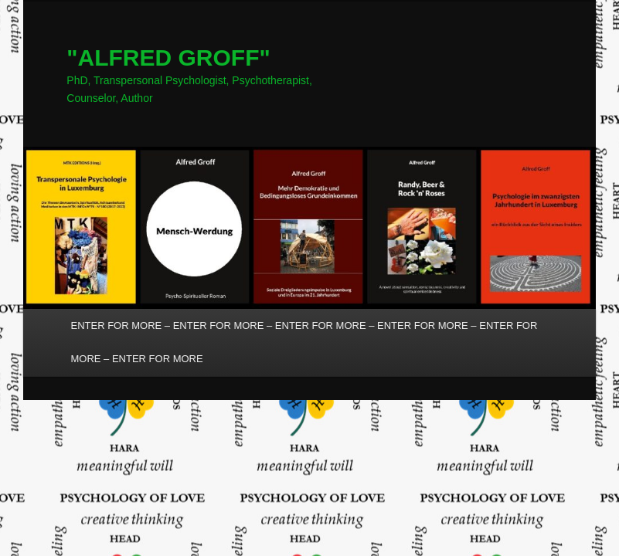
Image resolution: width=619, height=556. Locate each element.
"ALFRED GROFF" (168, 57)
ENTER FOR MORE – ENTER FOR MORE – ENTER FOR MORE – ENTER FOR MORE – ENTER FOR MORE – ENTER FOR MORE (304, 342)
